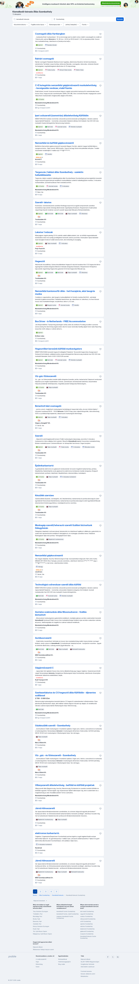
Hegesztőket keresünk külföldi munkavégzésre (58, 348)
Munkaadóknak (62, 959)
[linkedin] (118, 957)
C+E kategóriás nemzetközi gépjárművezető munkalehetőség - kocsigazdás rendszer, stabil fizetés (65, 86)
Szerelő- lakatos (43, 202)
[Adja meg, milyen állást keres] (32, 19)
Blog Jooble (61, 964)
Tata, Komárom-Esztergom (40, 911)
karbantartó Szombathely (87, 929)
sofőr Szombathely (85, 921)
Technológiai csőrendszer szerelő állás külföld (58, 584)
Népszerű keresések (40, 901)
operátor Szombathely (86, 924)
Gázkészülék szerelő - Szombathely (52, 725)
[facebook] (108, 957)
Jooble (18, 980)
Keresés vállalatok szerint (88, 974)
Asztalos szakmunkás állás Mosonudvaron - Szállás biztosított (61, 613)
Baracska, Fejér (37, 921)
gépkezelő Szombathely (87, 931)
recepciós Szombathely (86, 934)
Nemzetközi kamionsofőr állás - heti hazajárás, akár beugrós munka (65, 292)
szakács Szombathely (86, 916)
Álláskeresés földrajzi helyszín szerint (43, 949)
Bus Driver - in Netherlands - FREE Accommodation (60, 321)
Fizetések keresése (86, 971)
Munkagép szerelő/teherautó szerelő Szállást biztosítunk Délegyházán (63, 526)
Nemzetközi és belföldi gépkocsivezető (54, 143)
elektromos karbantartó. (47, 833)
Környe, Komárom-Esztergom (41, 926)
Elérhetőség (39, 964)
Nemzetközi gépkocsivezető (49, 555)
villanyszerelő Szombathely (87, 919)
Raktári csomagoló (44, 58)
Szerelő (39, 436)
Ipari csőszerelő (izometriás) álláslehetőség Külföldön (62, 115)
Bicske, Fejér (36, 919)
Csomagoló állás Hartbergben (50, 33)
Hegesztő (40, 261)
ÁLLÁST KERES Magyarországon (90, 961)
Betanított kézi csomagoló (48, 406)
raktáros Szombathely (86, 926)
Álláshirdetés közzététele (111, 3)
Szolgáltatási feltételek (87, 964)
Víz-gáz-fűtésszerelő (45, 376)
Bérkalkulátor (84, 976)
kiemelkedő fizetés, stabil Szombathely (68, 914)
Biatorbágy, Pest (37, 916)
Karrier (37, 966)
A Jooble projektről (41, 959)
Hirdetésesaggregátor (64, 961)
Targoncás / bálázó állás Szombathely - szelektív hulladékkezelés (59, 173)
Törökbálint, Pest (38, 914)
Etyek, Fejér (36, 929)
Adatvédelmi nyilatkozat (87, 966)
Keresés (120, 19)
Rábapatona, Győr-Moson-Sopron (42, 934)
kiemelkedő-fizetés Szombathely (66, 911)
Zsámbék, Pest (37, 924)
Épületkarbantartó (44, 465)
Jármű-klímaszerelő (45, 808)
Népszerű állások (38, 947)
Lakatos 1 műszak (44, 232)
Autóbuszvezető (43, 638)
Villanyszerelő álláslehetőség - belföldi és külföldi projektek (64, 785)
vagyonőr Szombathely (86, 914)
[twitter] (113, 957)
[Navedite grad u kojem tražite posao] (72, 19)
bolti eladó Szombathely (87, 911)
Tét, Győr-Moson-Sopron (40, 931)
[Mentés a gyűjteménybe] (100, 34)
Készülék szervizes (44, 495)
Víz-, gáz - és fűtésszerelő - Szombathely (55, 755)
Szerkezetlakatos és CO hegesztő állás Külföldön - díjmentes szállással (65, 694)
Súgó (37, 961)
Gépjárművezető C (44, 668)
